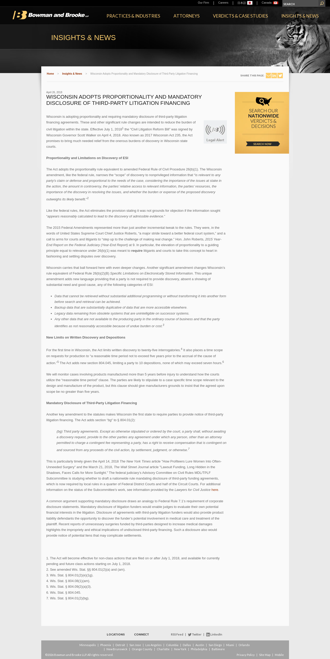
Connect (141, 634)
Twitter (197, 634)
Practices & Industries (133, 16)
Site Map (264, 654)
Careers (223, 2)
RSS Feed (177, 634)
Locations (116, 634)
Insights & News (300, 16)
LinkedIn (216, 634)
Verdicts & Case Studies (240, 16)
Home (50, 73)
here (214, 490)
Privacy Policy (246, 654)
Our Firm (203, 2)
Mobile (279, 654)
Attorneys (187, 16)
